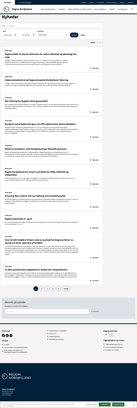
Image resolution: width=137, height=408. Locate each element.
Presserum (52, 334)
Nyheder (130, 2)
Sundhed (61, 9)
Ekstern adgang (112, 2)
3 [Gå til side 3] (47, 289)
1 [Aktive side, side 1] (35, 289)
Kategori (40, 31)
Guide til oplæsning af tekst (114, 347)
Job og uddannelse (48, 9)
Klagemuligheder (54, 336)
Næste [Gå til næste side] (66, 289)
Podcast (6, 344)
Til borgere (7, 2)
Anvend (74, 35)
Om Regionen (122, 9)
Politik (112, 9)
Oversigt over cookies (112, 350)
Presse (91, 2)
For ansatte (100, 2)
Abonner (96, 311)
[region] (68, 404)
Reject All (104, 404)
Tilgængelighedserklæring (113, 344)
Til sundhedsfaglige (25, 2)
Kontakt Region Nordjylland (58, 331)
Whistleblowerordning (56, 339)
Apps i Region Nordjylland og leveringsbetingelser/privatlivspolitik (15, 351)
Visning (92, 42)
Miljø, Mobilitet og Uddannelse (79, 9)
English (122, 2)
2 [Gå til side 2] (41, 289)
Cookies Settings (91, 404)
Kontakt (83, 2)
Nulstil (83, 35)
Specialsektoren (100, 9)
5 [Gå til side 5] (58, 289)
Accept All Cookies (118, 404)
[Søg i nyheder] (51, 25)
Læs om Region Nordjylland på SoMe (15, 347)
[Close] (134, 404)
